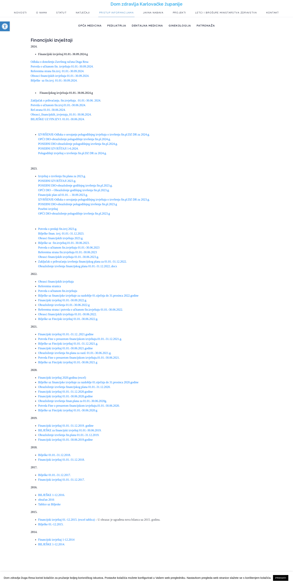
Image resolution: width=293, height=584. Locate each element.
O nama (41, 12)
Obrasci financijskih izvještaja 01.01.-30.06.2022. (67, 314)
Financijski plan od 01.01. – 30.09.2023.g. (63, 194)
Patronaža (206, 25)
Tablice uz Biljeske (49, 504)
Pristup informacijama (116, 12)
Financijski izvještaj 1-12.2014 (56, 539)
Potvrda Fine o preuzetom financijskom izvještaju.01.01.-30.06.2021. (79, 357)
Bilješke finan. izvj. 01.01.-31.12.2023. (61, 233)
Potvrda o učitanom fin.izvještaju (57, 290)
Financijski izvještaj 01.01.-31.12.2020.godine (65, 391)
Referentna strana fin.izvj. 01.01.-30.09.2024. (57, 71)
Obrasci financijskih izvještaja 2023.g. (60, 238)
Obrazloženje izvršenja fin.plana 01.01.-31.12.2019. (68, 435)
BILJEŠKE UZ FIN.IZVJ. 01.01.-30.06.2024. (58, 119)
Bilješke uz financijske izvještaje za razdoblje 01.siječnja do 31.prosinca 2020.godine (88, 382)
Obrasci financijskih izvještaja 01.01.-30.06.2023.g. (68, 256)
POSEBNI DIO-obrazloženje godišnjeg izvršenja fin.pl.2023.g (75, 185)
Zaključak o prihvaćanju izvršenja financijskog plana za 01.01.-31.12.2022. (82, 261)
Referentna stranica (49, 286)
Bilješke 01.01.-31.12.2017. (54, 475)
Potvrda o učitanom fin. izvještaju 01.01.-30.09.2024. (62, 66)
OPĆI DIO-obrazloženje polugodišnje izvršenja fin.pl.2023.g (74, 213)
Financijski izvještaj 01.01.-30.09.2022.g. (62, 300)
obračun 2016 (46, 499)
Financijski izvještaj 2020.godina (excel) (62, 377)
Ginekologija (180, 25)
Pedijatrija (116, 25)
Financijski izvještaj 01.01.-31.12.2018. (61, 459)
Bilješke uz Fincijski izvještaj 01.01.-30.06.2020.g (67, 410)
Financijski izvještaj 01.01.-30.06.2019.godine (65, 439)
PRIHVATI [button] (280, 578)
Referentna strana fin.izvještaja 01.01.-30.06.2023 (67, 252)
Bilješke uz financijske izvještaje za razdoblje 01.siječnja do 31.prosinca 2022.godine (88, 295)
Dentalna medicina (147, 25)
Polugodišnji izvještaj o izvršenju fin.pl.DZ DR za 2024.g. (72, 153)
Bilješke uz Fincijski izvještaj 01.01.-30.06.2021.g (67, 362)
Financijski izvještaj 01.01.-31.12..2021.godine (65, 334)
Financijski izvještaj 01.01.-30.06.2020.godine (65, 396)
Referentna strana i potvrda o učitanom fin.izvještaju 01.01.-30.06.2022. (80, 309)
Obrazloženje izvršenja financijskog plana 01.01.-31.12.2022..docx (77, 266)
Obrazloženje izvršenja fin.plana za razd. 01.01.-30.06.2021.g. (74, 353)
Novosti (20, 12)
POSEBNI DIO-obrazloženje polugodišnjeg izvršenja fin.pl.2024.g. (78, 143)
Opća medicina (90, 25)
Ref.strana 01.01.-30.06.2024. (48, 109)
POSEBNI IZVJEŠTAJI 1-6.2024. (58, 148)
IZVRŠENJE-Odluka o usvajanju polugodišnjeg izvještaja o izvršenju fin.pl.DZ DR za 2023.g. (94, 199)
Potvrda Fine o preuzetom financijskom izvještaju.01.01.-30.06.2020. (79, 405)
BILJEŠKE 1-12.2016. (51, 495)
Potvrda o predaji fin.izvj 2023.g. (57, 228)
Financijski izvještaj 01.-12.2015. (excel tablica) (66, 519)
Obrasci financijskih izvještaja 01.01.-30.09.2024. (60, 75)
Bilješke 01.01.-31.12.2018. (54, 455)
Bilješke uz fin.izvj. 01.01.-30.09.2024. (54, 80)
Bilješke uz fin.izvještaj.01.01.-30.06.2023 (63, 242)
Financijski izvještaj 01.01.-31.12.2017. (61, 479)
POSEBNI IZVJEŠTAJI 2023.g (56, 180)
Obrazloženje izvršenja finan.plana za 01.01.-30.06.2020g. (72, 401)
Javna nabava (153, 12)
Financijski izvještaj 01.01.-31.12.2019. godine (65, 425)
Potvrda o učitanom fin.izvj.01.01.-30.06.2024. (58, 105)
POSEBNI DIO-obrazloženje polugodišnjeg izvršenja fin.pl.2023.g (77, 204)
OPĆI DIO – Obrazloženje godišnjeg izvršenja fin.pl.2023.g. (74, 190)
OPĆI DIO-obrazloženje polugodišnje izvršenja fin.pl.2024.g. (74, 139)
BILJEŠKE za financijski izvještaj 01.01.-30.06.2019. (69, 430)
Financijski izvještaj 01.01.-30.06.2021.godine (65, 348)
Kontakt (272, 12)
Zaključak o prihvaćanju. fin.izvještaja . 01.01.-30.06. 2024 (65, 100)
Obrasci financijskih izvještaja (56, 281)
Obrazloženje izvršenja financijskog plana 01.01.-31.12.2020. (74, 387)
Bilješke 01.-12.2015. (50, 524)
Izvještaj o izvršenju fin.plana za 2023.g (61, 176)
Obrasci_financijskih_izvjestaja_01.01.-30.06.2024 (61, 114)
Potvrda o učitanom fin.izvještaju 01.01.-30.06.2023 (68, 247)
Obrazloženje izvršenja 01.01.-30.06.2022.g (64, 304)
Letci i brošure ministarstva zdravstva (226, 12)
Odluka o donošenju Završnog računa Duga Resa (59, 61)
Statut (61, 12)
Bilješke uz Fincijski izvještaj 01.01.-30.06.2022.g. (68, 318)
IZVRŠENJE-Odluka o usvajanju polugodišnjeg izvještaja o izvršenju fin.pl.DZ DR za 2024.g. (94, 134)
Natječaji (83, 12)
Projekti (179, 12)
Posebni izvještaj (48, 208)
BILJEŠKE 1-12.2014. (51, 544)
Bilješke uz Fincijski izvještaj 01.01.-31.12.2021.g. (68, 343)
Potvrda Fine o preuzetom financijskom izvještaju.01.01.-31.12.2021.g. (80, 338)
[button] (5, 26)
